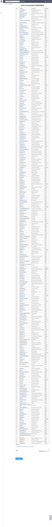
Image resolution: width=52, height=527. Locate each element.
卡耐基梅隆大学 (22, 10)
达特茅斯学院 (22, 270)
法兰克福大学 (22, 278)
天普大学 (21, 243)
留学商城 (23, 1)
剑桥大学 (21, 86)
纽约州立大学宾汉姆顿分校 (24, 261)
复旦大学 (21, 109)
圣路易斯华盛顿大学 (23, 210)
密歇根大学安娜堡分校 (24, 78)
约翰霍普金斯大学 (23, 137)
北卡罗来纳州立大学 (23, 316)
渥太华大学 (22, 300)
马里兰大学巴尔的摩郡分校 (24, 366)
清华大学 (21, 24)
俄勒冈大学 (22, 415)
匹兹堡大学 (22, 129)
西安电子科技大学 (23, 192)
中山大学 (21, 286)
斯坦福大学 (22, 11)
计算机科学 (28, 404)
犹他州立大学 (22, 308)
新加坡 (46, 65)
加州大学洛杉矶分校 (23, 22)
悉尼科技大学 (22, 183)
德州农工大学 (22, 75)
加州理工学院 (22, 234)
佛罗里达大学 (22, 296)
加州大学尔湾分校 (23, 108)
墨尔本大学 (22, 206)
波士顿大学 (22, 91)
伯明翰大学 (22, 368)
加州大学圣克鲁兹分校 (24, 141)
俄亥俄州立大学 (22, 62)
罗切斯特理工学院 (23, 399)
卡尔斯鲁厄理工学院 (23, 394)
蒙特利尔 (21, 318)
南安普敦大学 (22, 180)
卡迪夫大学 (22, 215)
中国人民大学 (22, 47)
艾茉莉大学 (22, 273)
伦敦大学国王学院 (23, 396)
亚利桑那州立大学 (23, 118)
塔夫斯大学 (22, 291)
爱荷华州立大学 (22, 136)
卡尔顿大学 (22, 267)
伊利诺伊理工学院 (23, 393)
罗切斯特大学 (22, 417)
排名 (17, 8)
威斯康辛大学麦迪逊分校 (24, 50)
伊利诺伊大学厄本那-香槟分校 (25, 20)
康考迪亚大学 (22, 334)
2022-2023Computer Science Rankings (27, 446)
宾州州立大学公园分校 (24, 119)
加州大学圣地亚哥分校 (24, 32)
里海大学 (21, 398)
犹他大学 (21, 113)
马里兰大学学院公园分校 (24, 34)
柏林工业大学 (22, 139)
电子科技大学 (22, 293)
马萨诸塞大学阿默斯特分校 (24, 52)
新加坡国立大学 (22, 65)
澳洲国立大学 (22, 249)
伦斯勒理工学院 (22, 354)
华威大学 (21, 383)
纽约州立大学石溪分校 (24, 323)
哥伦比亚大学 (22, 96)
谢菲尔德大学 (22, 303)
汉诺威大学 (22, 412)
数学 (24, 404)
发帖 (45, 1)
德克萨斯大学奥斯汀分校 (24, 27)
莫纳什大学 (22, 223)
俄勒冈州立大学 (22, 175)
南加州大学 (22, 103)
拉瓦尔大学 (22, 422)
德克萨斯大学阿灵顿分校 (24, 256)
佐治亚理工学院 (22, 93)
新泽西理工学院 (22, 314)
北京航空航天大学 (23, 213)
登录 (48, 1)
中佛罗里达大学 (22, 159)
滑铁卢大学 (22, 142)
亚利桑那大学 (22, 228)
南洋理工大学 (22, 70)
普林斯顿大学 (22, 63)
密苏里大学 (22, 375)
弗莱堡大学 (22, 177)
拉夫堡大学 (22, 347)
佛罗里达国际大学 (23, 430)
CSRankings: (19, 446)
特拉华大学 (22, 409)
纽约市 (21, 331)
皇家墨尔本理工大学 (23, 352)
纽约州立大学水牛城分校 (24, 149)
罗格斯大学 (22, 44)
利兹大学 (21, 205)
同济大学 (21, 401)
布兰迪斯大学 (22, 262)
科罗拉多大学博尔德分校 (24, 244)
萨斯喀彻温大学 (22, 443)
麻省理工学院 (22, 16)
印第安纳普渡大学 (23, 172)
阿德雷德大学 (22, 167)
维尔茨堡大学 (22, 257)
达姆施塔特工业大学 (23, 200)
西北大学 (21, 98)
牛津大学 (21, 60)
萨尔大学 (21, 190)
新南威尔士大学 (22, 295)
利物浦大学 (22, 231)
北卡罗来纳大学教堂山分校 (24, 208)
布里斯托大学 (22, 439)
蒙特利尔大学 (22, 37)
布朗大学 (21, 198)
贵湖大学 (21, 410)
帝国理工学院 (22, 144)
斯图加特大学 (22, 182)
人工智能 (28, 85)
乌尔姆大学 (22, 420)
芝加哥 (26, 362)
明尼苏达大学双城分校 (24, 298)
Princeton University (35, 63)
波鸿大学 (21, 357)
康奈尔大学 (22, 29)
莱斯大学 (21, 106)
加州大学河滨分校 (23, 165)
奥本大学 (21, 311)
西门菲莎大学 (22, 226)
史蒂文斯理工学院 (23, 147)
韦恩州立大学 (22, 259)
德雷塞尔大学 (22, 427)
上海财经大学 (22, 285)
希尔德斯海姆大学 (23, 414)
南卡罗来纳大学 (22, 376)
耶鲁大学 (21, 170)
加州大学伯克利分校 (23, 13)
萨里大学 (21, 131)
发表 (19, 458)
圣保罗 (21, 404)
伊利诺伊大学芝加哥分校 (24, 371)
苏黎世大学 (22, 306)
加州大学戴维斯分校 (23, 407)
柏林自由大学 (22, 275)
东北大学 (21, 68)
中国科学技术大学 (23, 254)
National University (35, 65)
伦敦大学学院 (22, 101)
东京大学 (21, 95)
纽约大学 (21, 45)
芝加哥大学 (22, 160)
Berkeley (41, 13)
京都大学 (21, 239)
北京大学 (21, 18)
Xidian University (35, 192)
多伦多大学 (22, 42)
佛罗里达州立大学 (23, 432)
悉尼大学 (21, 57)
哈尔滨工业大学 (22, 154)
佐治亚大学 (22, 324)
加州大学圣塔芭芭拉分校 (24, 111)
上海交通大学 (22, 39)
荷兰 (46, 121)
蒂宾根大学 (22, 80)
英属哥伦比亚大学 (23, 116)
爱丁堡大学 (22, 88)
